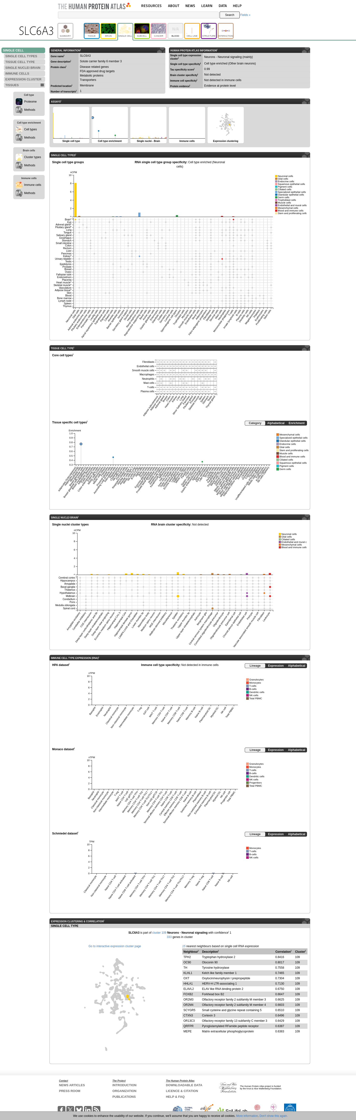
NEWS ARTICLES (72, 1085)
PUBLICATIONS (124, 1097)
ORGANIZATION (124, 1091)
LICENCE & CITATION (182, 1091)
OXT (186, 978)
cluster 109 (159, 932)
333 (169, 937)
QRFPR (188, 1026)
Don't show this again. (273, 1116)
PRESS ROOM (69, 1091)
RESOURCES (151, 5)
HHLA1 (188, 983)
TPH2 (187, 957)
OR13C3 (189, 1020)
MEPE (187, 1031)
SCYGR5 (189, 1010)
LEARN (206, 5)
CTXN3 (188, 1015)
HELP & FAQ (175, 1097)
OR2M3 (188, 999)
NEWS (190, 5)
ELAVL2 (188, 989)
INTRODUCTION (124, 1085)
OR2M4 (188, 1005)
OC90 (187, 962)
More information (247, 1116)
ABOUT (173, 5)
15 (183, 946)
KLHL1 (187, 973)
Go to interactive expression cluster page (115, 946)
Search (229, 15)
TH (185, 967)
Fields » (245, 15)
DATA (223, 5)
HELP (237, 5)
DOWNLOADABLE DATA (184, 1085)
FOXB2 (188, 994)
